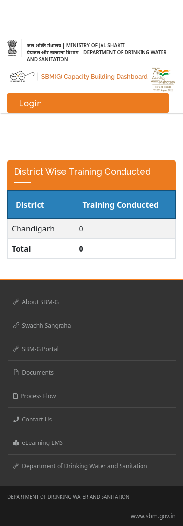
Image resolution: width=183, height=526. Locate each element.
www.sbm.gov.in (153, 516)
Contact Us (32, 419)
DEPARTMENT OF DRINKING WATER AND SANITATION (68, 496)
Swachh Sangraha (42, 325)
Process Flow (34, 396)
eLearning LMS (38, 443)
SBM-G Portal (36, 349)
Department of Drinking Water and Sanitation (80, 466)
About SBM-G (36, 302)
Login (30, 103)
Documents (33, 372)
